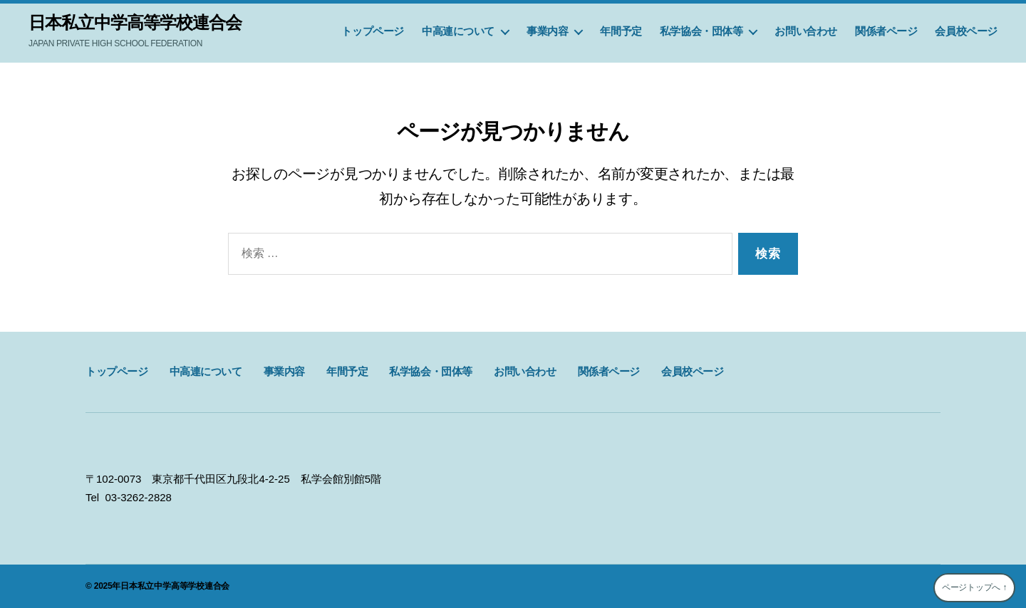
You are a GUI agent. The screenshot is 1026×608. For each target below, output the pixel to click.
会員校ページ (966, 31)
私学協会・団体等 (701, 31)
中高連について (458, 31)
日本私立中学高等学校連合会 (135, 22)
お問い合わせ (805, 31)
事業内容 (547, 31)
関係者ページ (886, 31)
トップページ (372, 31)
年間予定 (620, 31)
